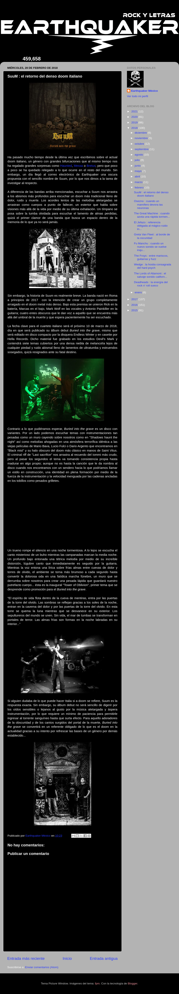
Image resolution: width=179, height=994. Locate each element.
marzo (139, 182)
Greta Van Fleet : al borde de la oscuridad (152, 236)
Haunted (66, 165)
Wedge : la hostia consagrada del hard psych (152, 266)
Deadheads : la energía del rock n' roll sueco (151, 284)
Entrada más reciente (26, 958)
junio (138, 165)
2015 (134, 310)
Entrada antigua (104, 958)
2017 (134, 299)
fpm (97, 983)
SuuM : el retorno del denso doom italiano (151, 194)
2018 (134, 127)
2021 (134, 111)
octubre (140, 143)
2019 (134, 122)
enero (139, 292)
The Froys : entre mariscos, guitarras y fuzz (151, 257)
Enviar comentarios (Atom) (41, 967)
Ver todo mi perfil (137, 96)
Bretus (91, 165)
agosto (139, 154)
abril (138, 176)
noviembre (142, 138)
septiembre (142, 149)
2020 (134, 116)
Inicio (67, 958)
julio (137, 160)
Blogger (132, 983)
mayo (138, 171)
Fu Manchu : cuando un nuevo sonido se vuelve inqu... (150, 247)
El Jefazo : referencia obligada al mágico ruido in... (151, 226)
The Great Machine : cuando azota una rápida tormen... (152, 215)
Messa (78, 165)
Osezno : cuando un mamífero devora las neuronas (148, 204)
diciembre (141, 132)
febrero (139, 187)
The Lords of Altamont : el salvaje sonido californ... (150, 275)
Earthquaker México (144, 90)
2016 (134, 304)
